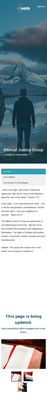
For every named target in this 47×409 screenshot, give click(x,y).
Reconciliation (9, 177)
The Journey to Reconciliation (15, 183)
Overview (7, 171)
